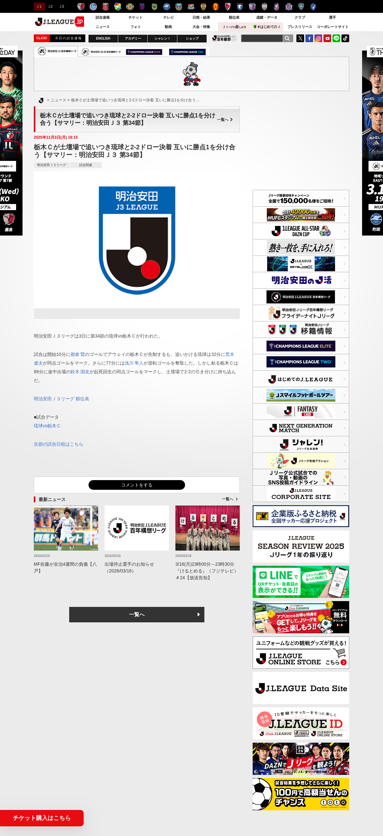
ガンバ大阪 (240, 7)
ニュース (103, 27)
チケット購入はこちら (42, 818)
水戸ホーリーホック (93, 7)
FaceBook (309, 38)
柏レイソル (130, 7)
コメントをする (137, 485)
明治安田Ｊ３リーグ (51, 165)
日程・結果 (201, 17)
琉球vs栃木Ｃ (47, 425)
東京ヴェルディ (154, 7)
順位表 (234, 17)
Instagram (318, 38)
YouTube (327, 38)
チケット (135, 17)
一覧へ (225, 119)
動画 (168, 27)
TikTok (345, 38)
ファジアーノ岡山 (277, 7)
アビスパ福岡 (301, 7)
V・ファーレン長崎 (313, 7)
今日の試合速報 (68, 38)
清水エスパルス (203, 7)
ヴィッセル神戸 (264, 7)
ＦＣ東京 (142, 7)
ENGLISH (103, 38)
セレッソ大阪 (252, 7)
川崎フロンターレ (179, 7)
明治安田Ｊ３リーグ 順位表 (61, 398)
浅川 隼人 (134, 363)
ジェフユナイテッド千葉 (118, 7)
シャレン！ (162, 38)
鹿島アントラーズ (81, 7)
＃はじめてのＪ (267, 26)
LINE (336, 38)
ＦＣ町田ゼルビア (167, 7)
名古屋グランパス (215, 7)
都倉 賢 (77, 354)
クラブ (299, 17)
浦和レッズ (105, 7)
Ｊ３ (61, 6)
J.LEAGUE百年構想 (224, 38)
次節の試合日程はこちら (58, 444)
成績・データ (266, 17)
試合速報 (103, 17)
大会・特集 (201, 27)
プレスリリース (299, 27)
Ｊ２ (49, 6)
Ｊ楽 (234, 27)
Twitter (300, 38)
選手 (332, 17)
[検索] (287, 38)
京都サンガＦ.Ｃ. (228, 7)
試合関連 (85, 165)
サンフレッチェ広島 (289, 7)
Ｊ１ (38, 6)
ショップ (192, 38)
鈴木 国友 (80, 371)
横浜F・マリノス (191, 7)
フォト (135, 27)
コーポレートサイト (333, 27)
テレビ (168, 17)
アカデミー (133, 38)
